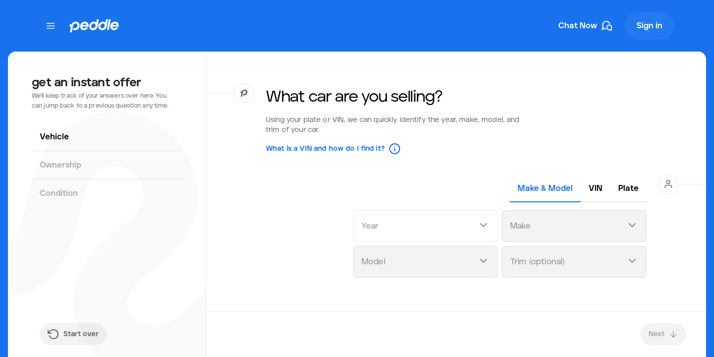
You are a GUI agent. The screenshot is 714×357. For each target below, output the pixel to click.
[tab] (545, 188)
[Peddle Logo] (94, 25)
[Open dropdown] (483, 226)
